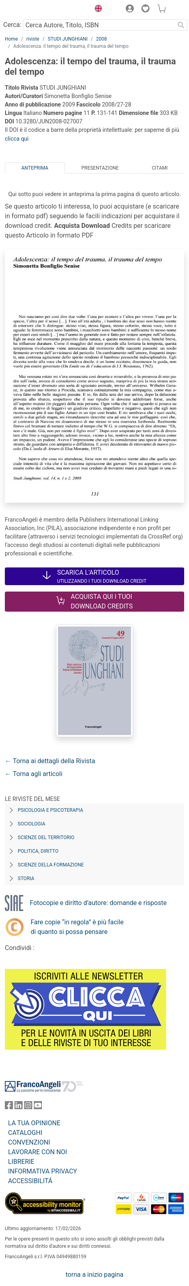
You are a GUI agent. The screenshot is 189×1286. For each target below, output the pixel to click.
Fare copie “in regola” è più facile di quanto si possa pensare (77, 927)
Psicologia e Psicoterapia (50, 810)
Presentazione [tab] (100, 168)
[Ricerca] (180, 25)
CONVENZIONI (29, 1142)
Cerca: (12, 25)
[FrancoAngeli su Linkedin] (19, 1107)
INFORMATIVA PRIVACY (42, 1171)
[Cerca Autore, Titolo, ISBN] (98, 25)
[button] (96, 9)
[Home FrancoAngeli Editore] (32, 9)
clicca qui (17, 138)
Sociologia (31, 824)
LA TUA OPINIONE (34, 1123)
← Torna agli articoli (33, 774)
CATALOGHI (25, 1133)
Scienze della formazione (51, 865)
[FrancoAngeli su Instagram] (28, 1107)
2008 (101, 39)
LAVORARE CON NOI (37, 1152)
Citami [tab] (160, 168)
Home (11, 39)
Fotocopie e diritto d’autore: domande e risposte (98, 903)
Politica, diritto (38, 851)
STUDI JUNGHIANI (67, 39)
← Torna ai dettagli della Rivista (50, 761)
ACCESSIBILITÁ (30, 1181)
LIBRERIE (21, 1161)
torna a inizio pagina (94, 1274)
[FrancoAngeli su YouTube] (38, 1107)
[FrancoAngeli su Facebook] (9, 1107)
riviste (32, 39)
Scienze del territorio (46, 837)
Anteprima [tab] (34, 168)
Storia (26, 878)
